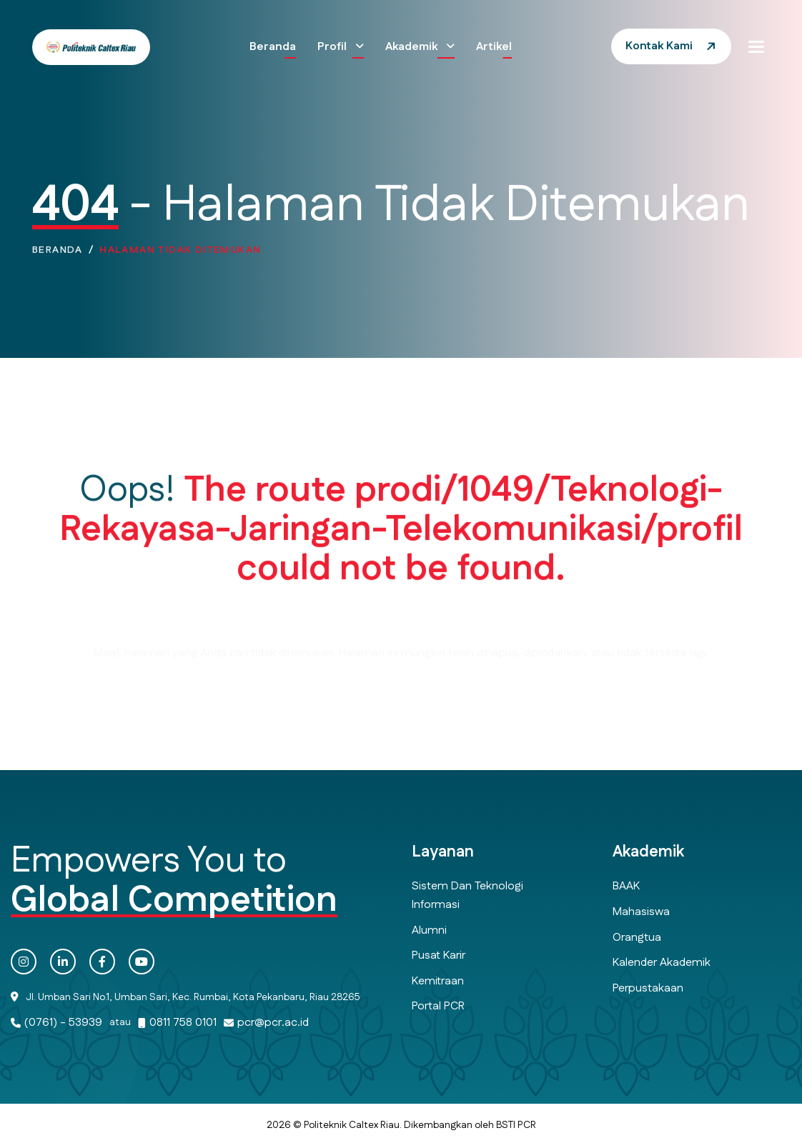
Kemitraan (438, 981)
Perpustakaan (648, 988)
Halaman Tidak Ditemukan (180, 255)
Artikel (494, 47)
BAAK (626, 886)
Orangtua (637, 937)
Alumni (429, 930)
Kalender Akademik (662, 962)
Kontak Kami (659, 46)
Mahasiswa (641, 912)
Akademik (412, 47)
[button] (756, 46)
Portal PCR (438, 1006)
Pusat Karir (438, 955)
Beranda (272, 47)
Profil (333, 47)
